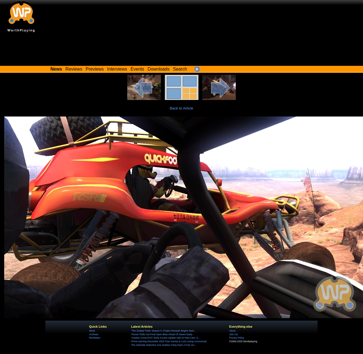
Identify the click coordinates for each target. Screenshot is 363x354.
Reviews (74, 69)
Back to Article (181, 108)
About (232, 330)
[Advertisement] (181, 50)
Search (180, 69)
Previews (95, 69)
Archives (93, 334)
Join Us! (233, 334)
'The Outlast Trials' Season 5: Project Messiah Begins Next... (163, 330)
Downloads (159, 69)
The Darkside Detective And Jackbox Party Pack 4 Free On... (163, 345)
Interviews (117, 69)
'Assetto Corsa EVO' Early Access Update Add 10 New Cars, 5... (165, 337)
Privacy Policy (236, 337)
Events (137, 69)
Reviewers (94, 337)
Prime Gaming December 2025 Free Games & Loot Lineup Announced (169, 341)
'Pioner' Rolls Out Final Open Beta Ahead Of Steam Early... (162, 334)
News (92, 330)
